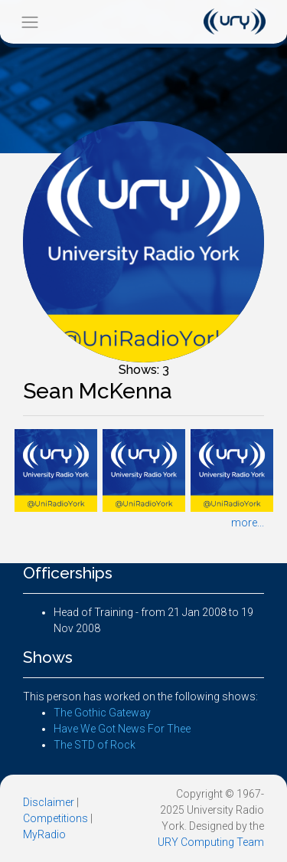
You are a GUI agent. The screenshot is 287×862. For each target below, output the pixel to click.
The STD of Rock (94, 745)
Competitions (55, 818)
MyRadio (44, 834)
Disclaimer (48, 802)
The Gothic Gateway (102, 712)
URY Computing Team (211, 842)
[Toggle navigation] (29, 22)
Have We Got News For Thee (122, 729)
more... (247, 522)
